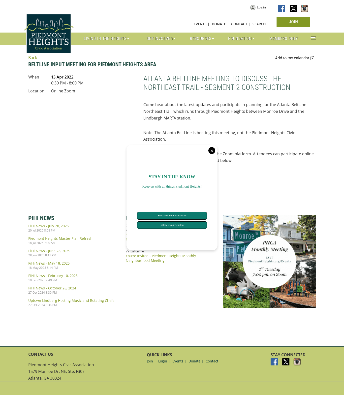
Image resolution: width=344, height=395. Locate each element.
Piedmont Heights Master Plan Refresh (60, 238)
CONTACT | (240, 24)
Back (32, 57)
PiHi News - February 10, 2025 (53, 275)
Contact (212, 361)
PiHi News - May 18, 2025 (49, 263)
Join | (151, 361)
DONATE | (220, 24)
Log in (261, 7)
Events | (179, 361)
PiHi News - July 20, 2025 (48, 226)
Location (36, 91)
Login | (164, 361)
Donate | (195, 361)
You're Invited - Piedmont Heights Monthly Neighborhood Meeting (161, 258)
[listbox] (295, 58)
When (33, 77)
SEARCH (259, 24)
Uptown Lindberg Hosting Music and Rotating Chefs (71, 300)
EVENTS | (202, 24)
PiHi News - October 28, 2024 (52, 288)
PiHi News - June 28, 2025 (49, 250)
